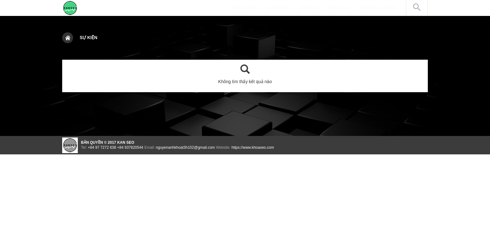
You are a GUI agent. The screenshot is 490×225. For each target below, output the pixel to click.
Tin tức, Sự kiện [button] (380, 7)
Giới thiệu (279, 8)
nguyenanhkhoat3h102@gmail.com (185, 147)
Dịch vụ (309, 8)
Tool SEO (339, 8)
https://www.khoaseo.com (253, 147)
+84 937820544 (130, 147)
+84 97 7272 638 (102, 147)
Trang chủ (245, 8)
